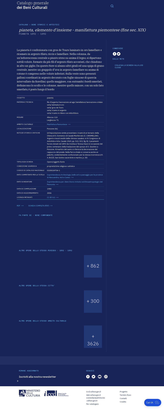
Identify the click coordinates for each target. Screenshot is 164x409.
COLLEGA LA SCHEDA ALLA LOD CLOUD (129, 66)
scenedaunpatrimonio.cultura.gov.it (95, 399)
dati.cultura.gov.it (93, 395)
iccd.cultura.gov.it (93, 391)
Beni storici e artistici (45, 24)
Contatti (123, 398)
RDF (18, 205)
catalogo (23, 24)
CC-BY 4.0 (51, 197)
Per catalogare (92, 404)
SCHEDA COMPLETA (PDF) (38, 205)
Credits (123, 402)
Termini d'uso (125, 395)
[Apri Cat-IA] (152, 402)
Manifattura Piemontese (57, 124)
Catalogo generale (33, 5)
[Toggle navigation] (112, 6)
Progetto (123, 391)
